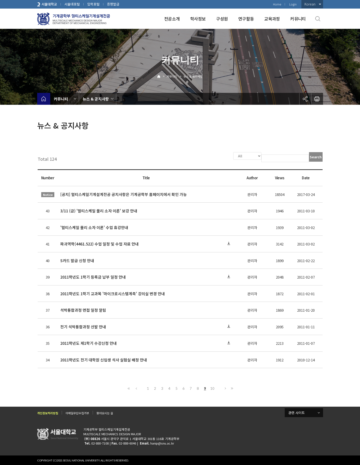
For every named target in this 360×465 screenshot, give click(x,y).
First (128, 387)
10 (212, 388)
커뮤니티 (298, 18)
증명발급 (113, 4)
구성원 (222, 18)
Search (316, 157)
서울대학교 (49, 4)
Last (231, 387)
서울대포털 (72, 4)
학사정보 (198, 18)
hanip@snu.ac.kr (162, 443)
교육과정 (272, 18)
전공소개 (172, 18)
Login (293, 4)
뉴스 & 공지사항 (193, 76)
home (43, 99)
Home (277, 4)
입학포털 (93, 4)
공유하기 (305, 99)
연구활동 (246, 18)
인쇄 (317, 99)
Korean (309, 4)
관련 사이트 (296, 412)
